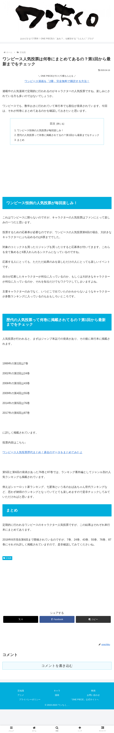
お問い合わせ (93, 695)
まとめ (21, 140)
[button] (93, 619)
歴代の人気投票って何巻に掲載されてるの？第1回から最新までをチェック (58, 135)
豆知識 (7, 558)
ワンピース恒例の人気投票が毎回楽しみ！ (40, 130)
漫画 (57, 695)
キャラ (57, 691)
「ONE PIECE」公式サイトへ (84, 700)
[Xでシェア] (20, 619)
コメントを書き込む (57, 666)
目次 (52, 123)
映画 (93, 691)
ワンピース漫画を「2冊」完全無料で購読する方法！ (57, 81)
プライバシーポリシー (29, 700)
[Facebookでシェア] (57, 619)
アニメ (20, 695)
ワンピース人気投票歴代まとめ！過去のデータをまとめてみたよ (42, 452)
